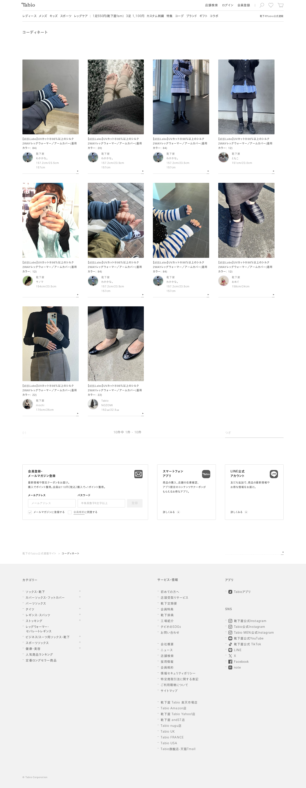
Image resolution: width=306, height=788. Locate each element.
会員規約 (79, 512)
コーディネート (70, 554)
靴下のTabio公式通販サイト (39, 554)
